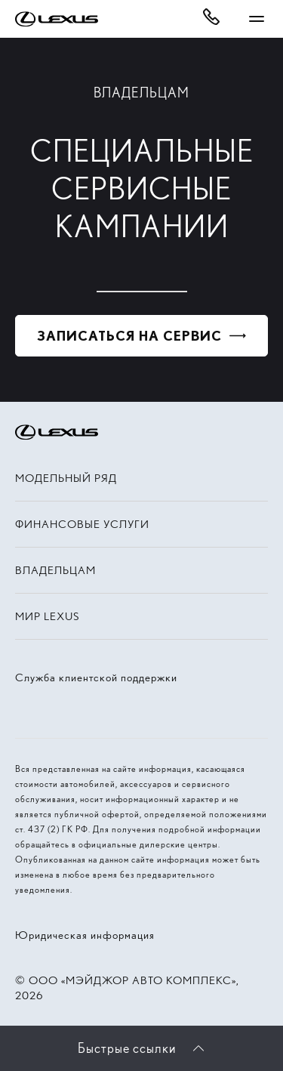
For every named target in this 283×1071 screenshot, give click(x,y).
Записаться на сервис (129, 336)
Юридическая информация (85, 935)
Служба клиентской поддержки (96, 677)
